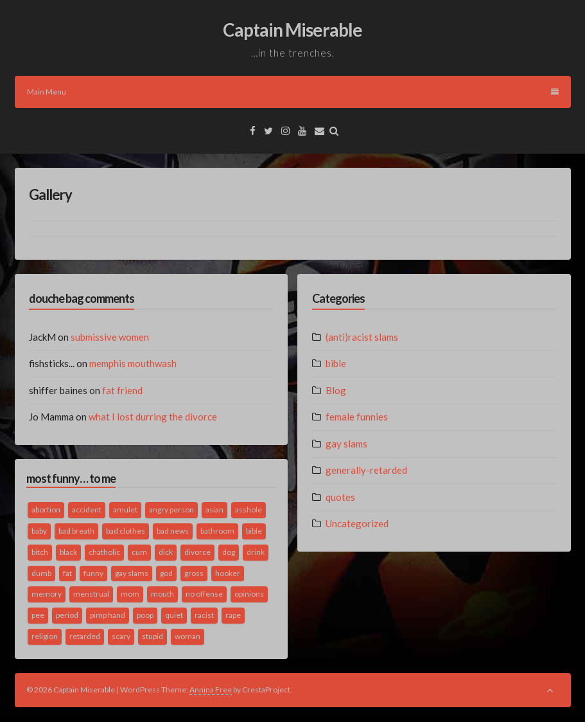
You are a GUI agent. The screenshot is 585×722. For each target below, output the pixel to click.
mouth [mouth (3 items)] (162, 594)
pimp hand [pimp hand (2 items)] (107, 615)
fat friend (122, 390)
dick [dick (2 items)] (166, 552)
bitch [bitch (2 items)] (39, 552)
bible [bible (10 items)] (254, 531)
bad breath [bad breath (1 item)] (76, 531)
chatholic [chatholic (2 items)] (104, 552)
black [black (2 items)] (68, 552)
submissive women (110, 337)
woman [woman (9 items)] (187, 636)
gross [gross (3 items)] (194, 573)
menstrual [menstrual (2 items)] (91, 594)
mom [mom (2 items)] (130, 594)
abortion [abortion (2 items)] (45, 509)
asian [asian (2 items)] (214, 509)
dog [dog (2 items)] (228, 552)
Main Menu (293, 91)
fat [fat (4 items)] (67, 573)
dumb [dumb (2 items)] (41, 573)
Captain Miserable (292, 30)
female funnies (357, 416)
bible (336, 363)
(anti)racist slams (362, 337)
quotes (340, 497)
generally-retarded (366, 470)
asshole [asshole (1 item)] (248, 509)
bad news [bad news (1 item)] (173, 531)
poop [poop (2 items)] (145, 615)
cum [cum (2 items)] (139, 552)
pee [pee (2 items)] (37, 615)
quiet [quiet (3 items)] (174, 615)
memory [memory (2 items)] (46, 594)
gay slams (346, 443)
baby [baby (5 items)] (39, 531)
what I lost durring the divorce (153, 416)
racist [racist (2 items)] (204, 615)
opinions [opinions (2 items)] (249, 594)
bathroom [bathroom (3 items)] (217, 531)
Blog (336, 390)
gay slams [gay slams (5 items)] (131, 573)
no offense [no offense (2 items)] (204, 594)
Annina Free (210, 689)
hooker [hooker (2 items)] (227, 573)
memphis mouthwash (133, 363)
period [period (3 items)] (67, 615)
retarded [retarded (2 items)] (84, 636)
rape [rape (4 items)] (233, 615)
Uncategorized (357, 523)
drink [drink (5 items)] (256, 552)
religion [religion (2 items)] (44, 636)
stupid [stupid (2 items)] (152, 636)
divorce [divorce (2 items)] (197, 552)
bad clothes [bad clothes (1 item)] (125, 531)
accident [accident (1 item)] (86, 509)
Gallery (50, 194)
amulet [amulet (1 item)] (125, 509)
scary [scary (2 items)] (121, 636)
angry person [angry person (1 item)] (171, 509)
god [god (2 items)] (166, 573)
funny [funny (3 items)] (93, 573)
